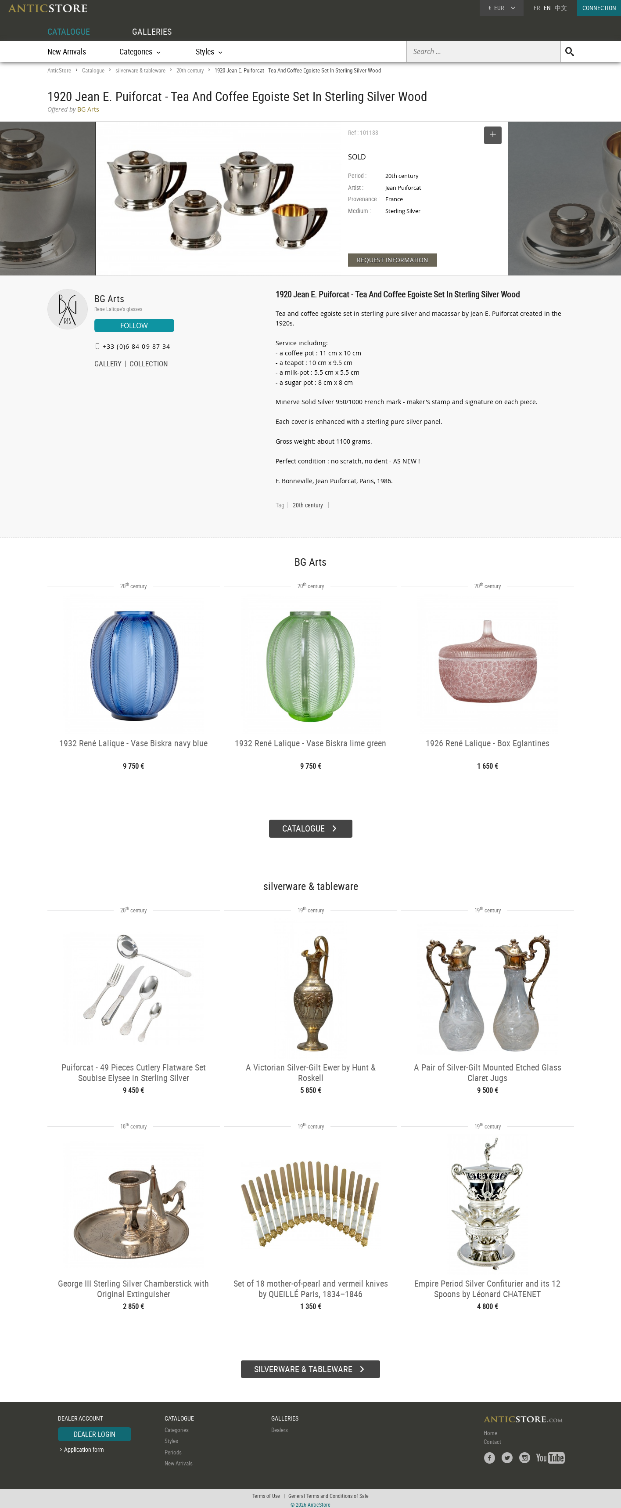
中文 (561, 8)
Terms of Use (266, 1492)
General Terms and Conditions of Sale (328, 1492)
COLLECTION (148, 365)
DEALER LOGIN (94, 1431)
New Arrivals (66, 51)
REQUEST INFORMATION (392, 260)
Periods (173, 1449)
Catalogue (93, 70)
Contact (492, 1438)
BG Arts (109, 298)
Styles (171, 1437)
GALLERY (108, 365)
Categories (177, 1426)
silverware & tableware (140, 70)
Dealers (279, 1426)
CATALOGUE (68, 31)
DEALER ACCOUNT (80, 1415)
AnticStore (59, 70)
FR (537, 8)
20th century (190, 70)
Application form (84, 1446)
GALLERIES (152, 31)
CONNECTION (599, 8)
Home (490, 1429)
